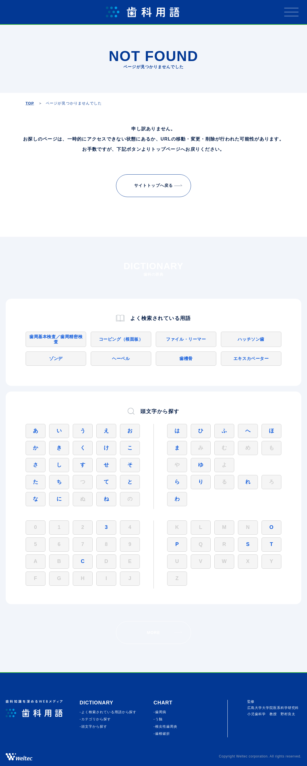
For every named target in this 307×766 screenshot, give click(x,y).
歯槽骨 (186, 358)
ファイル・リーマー (186, 339)
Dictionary (96, 703)
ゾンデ (56, 358)
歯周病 (160, 712)
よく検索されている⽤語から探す (108, 712)
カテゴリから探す (96, 719)
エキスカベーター (251, 358)
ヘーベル (121, 358)
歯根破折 (162, 734)
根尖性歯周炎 (166, 727)
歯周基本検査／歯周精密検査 (55, 339)
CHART (163, 703)
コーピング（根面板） (121, 339)
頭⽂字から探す (94, 727)
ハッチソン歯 (251, 339)
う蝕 (159, 719)
